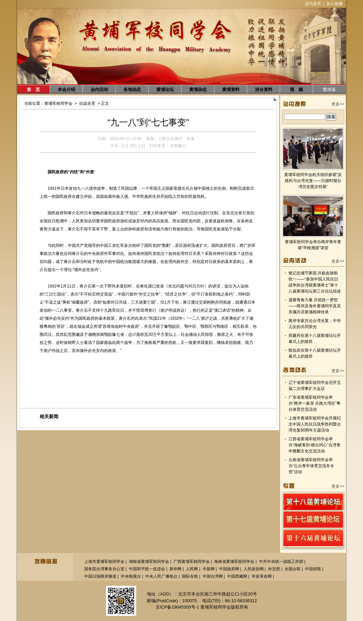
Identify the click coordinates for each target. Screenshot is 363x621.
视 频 (296, 89)
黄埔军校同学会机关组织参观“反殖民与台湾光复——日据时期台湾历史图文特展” (313, 180)
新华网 (175, 569)
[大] (142, 145)
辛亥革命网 (262, 576)
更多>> (337, 104)
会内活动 (99, 89)
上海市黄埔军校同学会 (104, 561)
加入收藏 (334, 3)
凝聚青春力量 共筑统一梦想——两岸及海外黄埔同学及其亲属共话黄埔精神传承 (315, 306)
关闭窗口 (178, 145)
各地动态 (132, 89)
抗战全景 (87, 103)
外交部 (274, 569)
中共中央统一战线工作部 (281, 561)
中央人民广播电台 (161, 576)
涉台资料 (263, 89)
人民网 (192, 569)
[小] (124, 145)
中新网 (209, 569)
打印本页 (157, 145)
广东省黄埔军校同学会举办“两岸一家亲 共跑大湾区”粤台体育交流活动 (315, 403)
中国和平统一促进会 (147, 569)
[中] (133, 145)
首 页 (33, 89)
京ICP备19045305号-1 (177, 607)
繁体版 (329, 89)
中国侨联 (313, 569)
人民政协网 (254, 569)
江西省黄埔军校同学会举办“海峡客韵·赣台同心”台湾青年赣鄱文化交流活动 (315, 445)
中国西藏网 (237, 576)
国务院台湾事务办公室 (104, 569)
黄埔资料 (231, 89)
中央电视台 (131, 576)
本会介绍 (66, 89)
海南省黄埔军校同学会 (234, 561)
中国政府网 (229, 569)
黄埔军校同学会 (58, 103)
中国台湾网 (213, 576)
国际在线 (190, 576)
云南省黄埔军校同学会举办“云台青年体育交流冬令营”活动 (311, 465)
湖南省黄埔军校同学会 (149, 561)
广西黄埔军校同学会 (191, 561)
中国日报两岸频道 (100, 576)
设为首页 (313, 3)
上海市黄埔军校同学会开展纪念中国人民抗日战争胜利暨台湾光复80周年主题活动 (315, 424)
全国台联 (292, 569)
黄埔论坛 (165, 89)
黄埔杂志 (198, 89)
